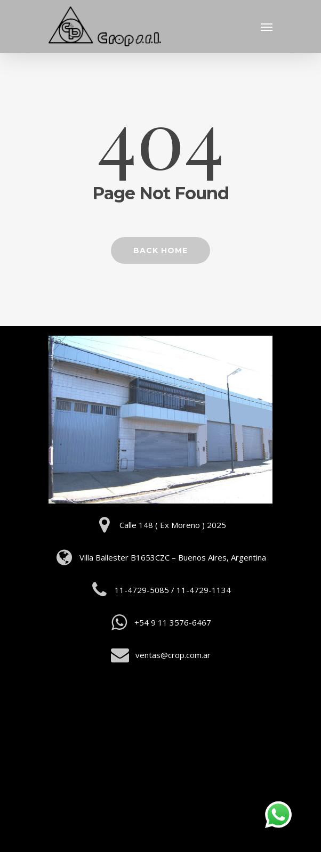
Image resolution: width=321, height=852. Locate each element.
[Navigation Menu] (266, 26)
